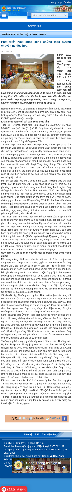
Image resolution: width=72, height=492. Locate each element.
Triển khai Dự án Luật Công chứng (24, 34)
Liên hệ (28, 434)
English (67, 2)
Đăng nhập (56, 2)
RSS (37, 434)
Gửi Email (55, 418)
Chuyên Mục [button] (36, 26)
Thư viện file (49, 434)
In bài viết (38, 418)
